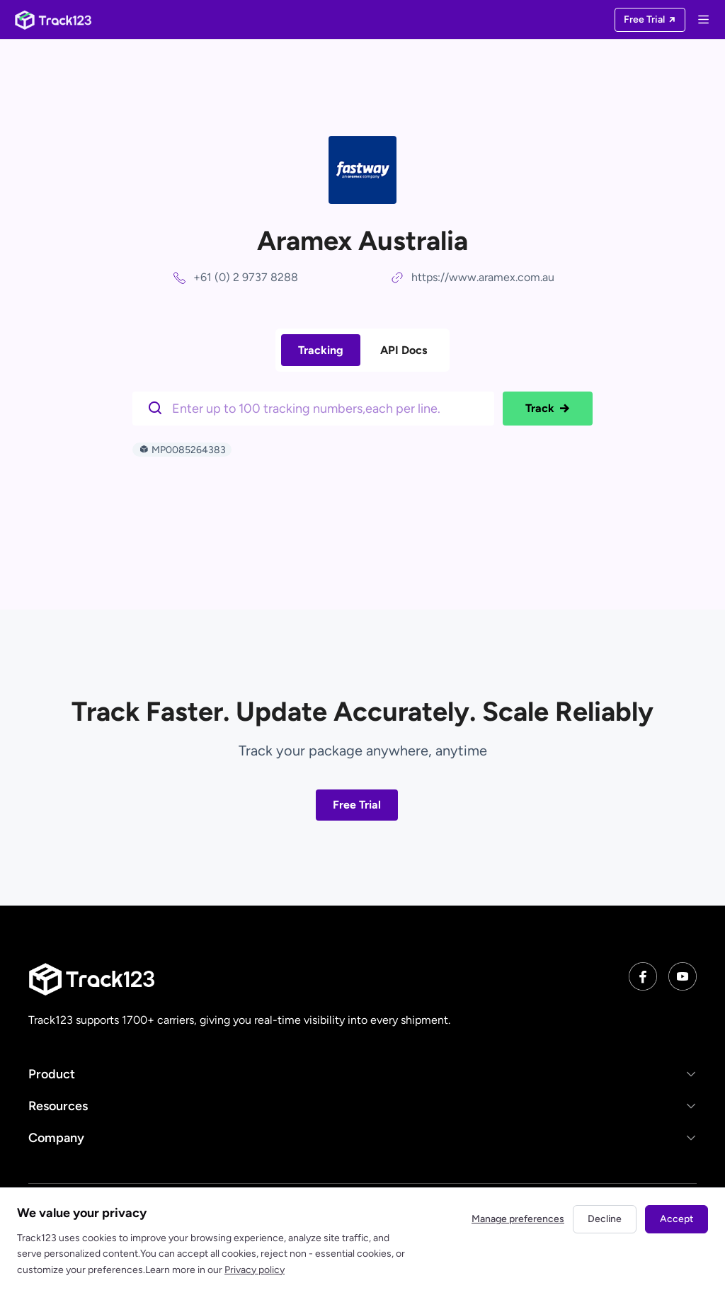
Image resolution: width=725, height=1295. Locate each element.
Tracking (320, 350)
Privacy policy (254, 1270)
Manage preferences (518, 1219)
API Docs (403, 350)
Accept (676, 1219)
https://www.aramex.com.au (482, 277)
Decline (605, 1219)
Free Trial (357, 804)
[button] (362, 1074)
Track (547, 408)
